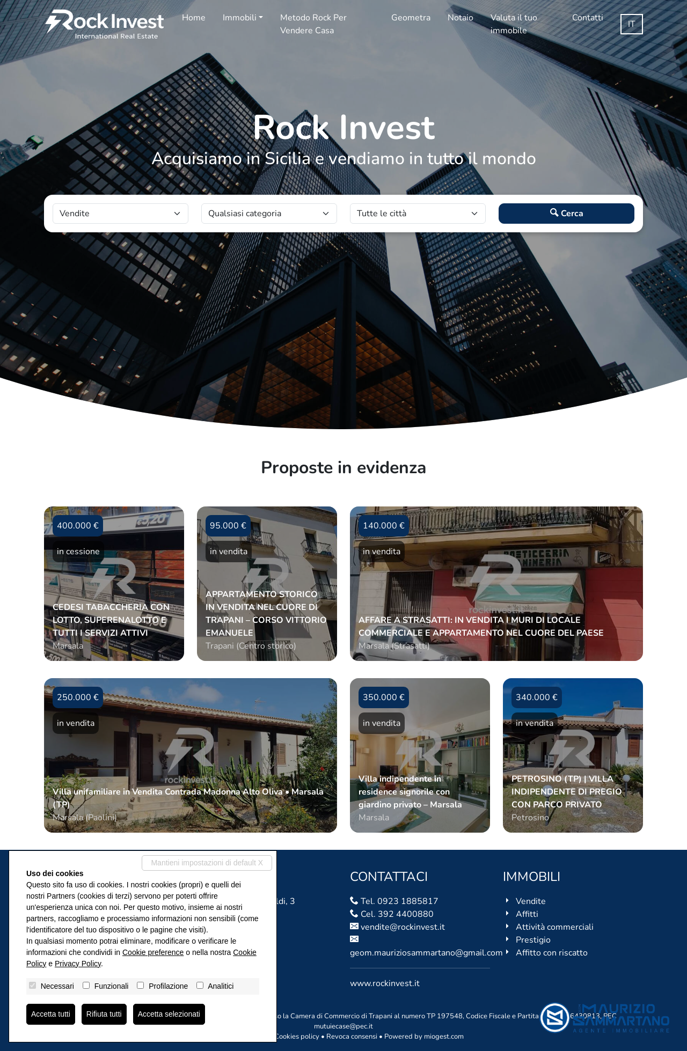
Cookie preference (153, 952)
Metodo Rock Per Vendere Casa (313, 24)
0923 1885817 (407, 901)
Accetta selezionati (169, 1014)
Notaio (460, 18)
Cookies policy (296, 1036)
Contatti (587, 18)
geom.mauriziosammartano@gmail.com (426, 953)
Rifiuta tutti (104, 1014)
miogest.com (444, 1036)
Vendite (531, 901)
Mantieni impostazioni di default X (207, 862)
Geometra (410, 18)
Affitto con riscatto (552, 953)
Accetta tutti (50, 1014)
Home (194, 18)
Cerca (566, 213)
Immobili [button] (240, 18)
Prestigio (533, 940)
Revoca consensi (351, 1036)
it (631, 24)
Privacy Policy (78, 963)
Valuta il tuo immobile (514, 24)
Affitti (527, 914)
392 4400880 (406, 914)
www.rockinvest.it (385, 983)
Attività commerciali (555, 927)
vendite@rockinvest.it (403, 927)
